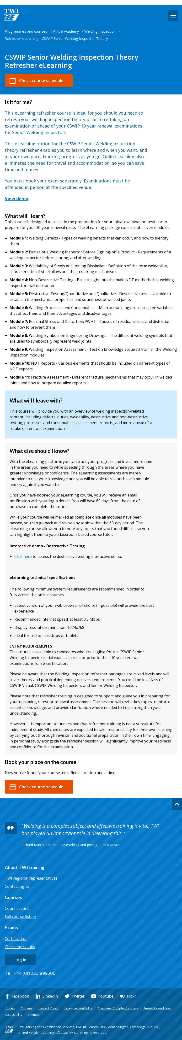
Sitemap (34, 1014)
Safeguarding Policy (78, 1008)
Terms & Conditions (158, 1008)
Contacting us (17, 886)
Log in (20, 959)
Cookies (26, 1008)
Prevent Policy (48, 1008)
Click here (23, 556)
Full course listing (20, 916)
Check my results (20, 946)
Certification (16, 938)
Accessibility (13, 1014)
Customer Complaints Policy (118, 1008)
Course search (18, 908)
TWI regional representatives (31, 878)
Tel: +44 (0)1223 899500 (30, 973)
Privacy (10, 1008)
